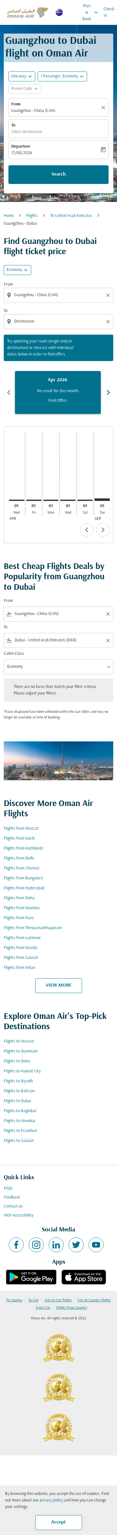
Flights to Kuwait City (22, 1071)
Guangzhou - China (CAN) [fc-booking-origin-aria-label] (33, 110)
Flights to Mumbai (19, 1121)
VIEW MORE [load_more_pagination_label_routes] (58, 985)
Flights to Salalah (19, 1141)
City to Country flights (94, 1300)
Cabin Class (14, 653)
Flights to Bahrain (19, 1091)
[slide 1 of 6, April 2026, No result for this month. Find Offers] (58, 392)
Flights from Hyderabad (24, 888)
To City (33, 1300)
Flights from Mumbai (22, 908)
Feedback (12, 1197)
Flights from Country (71, 1308)
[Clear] (104, 108)
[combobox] (59, 295)
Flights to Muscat (19, 1041)
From (16, 104)
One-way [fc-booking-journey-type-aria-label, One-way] (18, 76)
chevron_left (87, 530)
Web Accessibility (18, 1215)
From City (43, 1308)
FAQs (8, 1188)
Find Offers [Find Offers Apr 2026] (57, 400)
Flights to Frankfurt (20, 1131)
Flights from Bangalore (23, 878)
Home (9, 215)
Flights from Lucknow (22, 938)
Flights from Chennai (21, 868)
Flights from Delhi (19, 858)
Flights (32, 215)
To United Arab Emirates (71, 215)
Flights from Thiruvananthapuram (33, 928)
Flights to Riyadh (18, 1081)
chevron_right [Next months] (108, 392)
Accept (58, 1522)
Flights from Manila (20, 948)
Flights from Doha (19, 898)
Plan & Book (91, 12)
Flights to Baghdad (20, 1111)
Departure (20, 146)
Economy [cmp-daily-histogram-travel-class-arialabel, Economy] (14, 270)
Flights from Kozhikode (23, 848)
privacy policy (51, 1500)
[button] (62, 76)
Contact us (13, 1206)
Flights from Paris (19, 918)
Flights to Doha (17, 1061)
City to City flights (58, 1300)
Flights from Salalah (21, 957)
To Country (14, 1300)
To (13, 125)
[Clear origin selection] (109, 295)
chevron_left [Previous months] (9, 392)
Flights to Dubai (17, 1101)
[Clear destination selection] (109, 321)
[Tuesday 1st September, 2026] (102, 499)
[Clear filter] (107, 614)
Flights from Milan (19, 967)
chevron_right (103, 530)
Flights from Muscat (21, 828)
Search (58, 174)
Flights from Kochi (19, 838)
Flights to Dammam (20, 1051)
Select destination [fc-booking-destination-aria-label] (26, 132)
